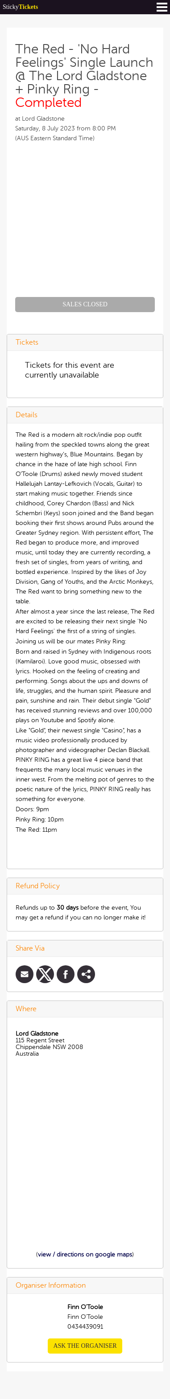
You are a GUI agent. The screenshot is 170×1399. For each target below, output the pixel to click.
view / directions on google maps (85, 1254)
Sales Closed (85, 304)
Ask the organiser (84, 1345)
